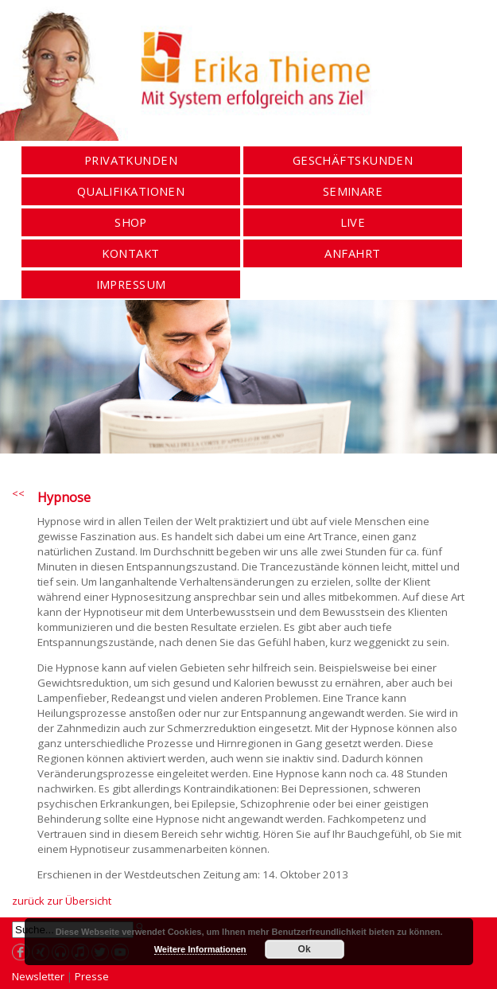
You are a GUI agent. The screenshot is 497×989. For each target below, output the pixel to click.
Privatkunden (130, 160)
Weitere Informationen (200, 949)
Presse (92, 976)
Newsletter (38, 976)
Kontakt (130, 253)
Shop (131, 222)
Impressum (131, 284)
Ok (304, 949)
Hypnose (64, 497)
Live (353, 222)
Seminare (353, 191)
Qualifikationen (131, 191)
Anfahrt (352, 253)
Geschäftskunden (353, 160)
